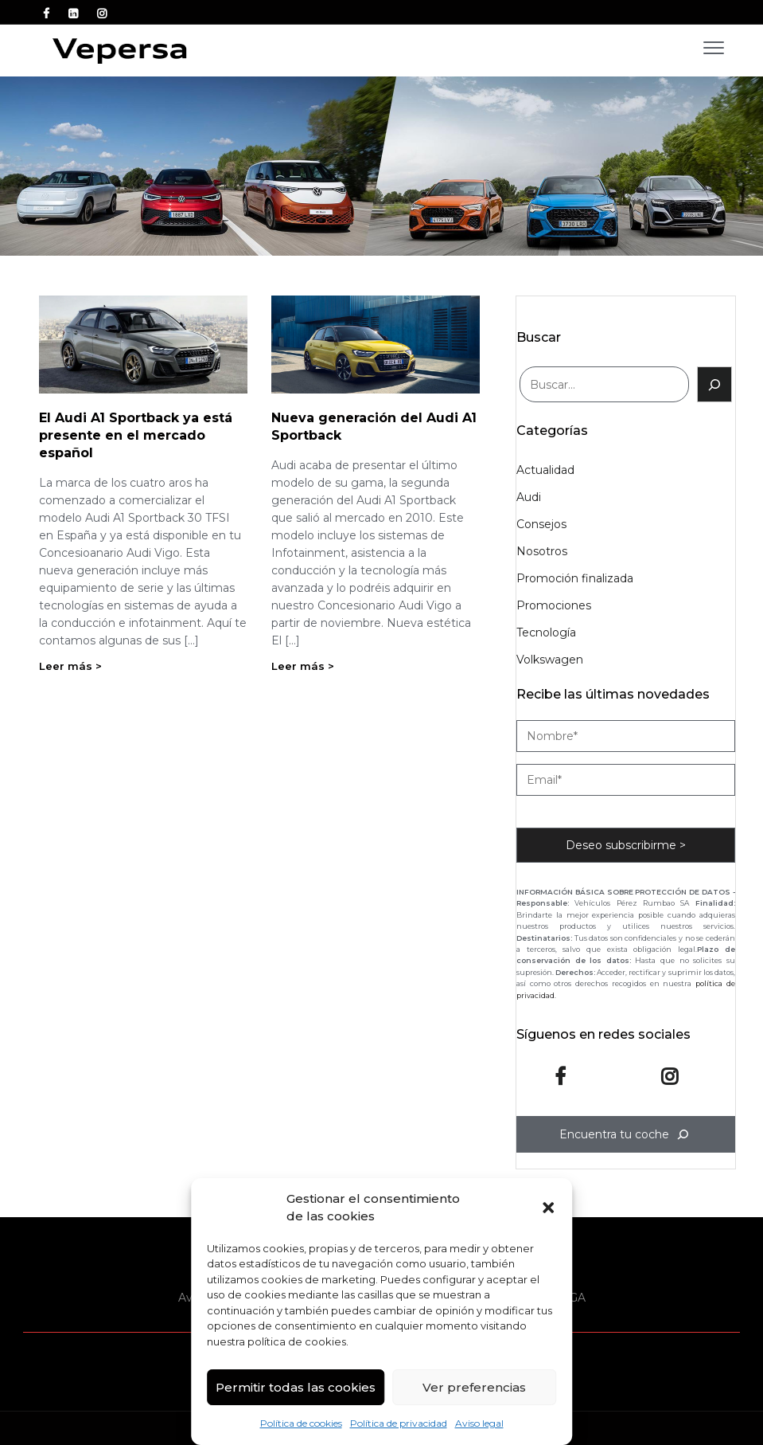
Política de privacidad (398, 1423)
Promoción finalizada (574, 578)
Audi (528, 497)
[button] (548, 1208)
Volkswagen (549, 659)
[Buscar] (714, 384)
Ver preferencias (474, 1387)
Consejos (541, 524)
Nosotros (541, 551)
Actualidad (545, 470)
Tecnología (546, 632)
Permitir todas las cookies (296, 1387)
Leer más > (70, 666)
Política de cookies (301, 1423)
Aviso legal (479, 1423)
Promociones (553, 605)
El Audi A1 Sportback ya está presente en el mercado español (135, 435)
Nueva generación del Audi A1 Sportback (374, 426)
